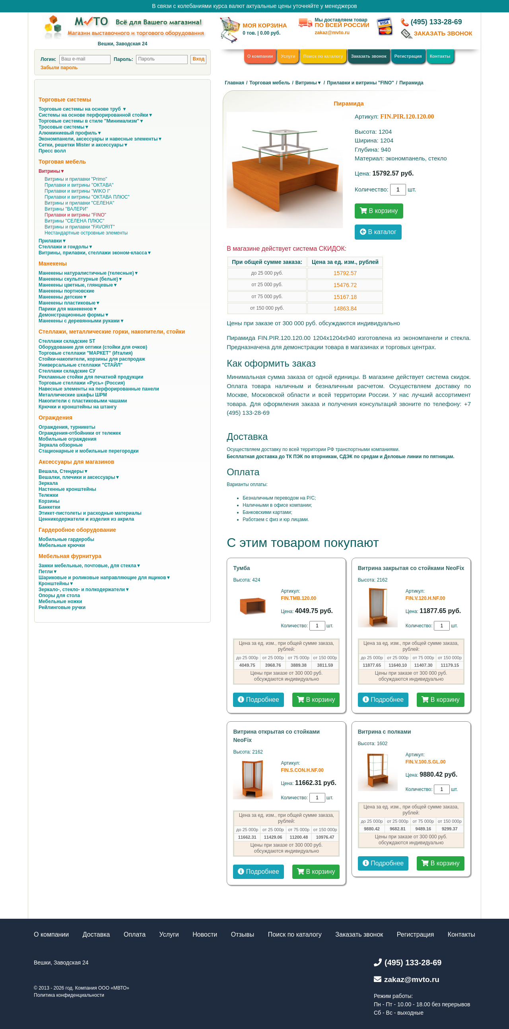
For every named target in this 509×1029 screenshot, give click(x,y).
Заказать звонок (369, 56)
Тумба (241, 568)
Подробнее (258, 699)
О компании (260, 56)
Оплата (135, 934)
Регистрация (408, 56)
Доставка (96, 934)
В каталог (378, 231)
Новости (204, 934)
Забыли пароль (59, 67)
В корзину (379, 210)
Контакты (440, 56)
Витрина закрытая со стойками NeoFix (411, 568)
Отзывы (242, 934)
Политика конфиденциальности (69, 995)
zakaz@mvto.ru (332, 32)
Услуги (288, 56)
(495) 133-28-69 (436, 22)
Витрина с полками (384, 731)
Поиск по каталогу (323, 56)
